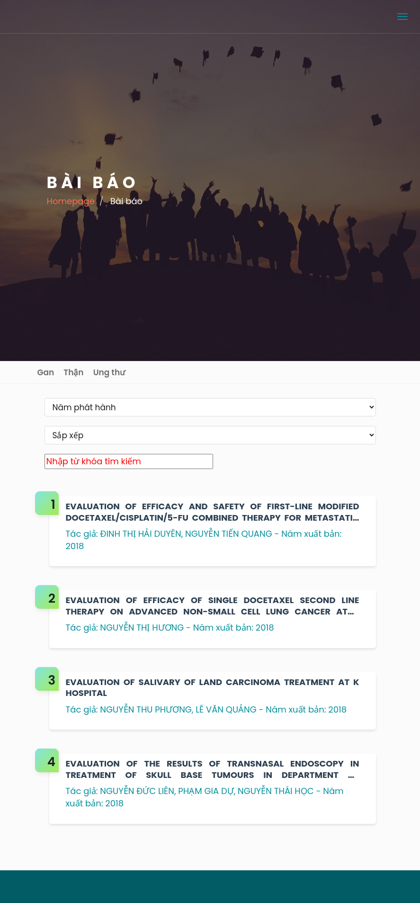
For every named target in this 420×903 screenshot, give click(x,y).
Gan (45, 372)
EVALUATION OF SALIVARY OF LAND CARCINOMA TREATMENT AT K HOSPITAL (212, 688)
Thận (73, 372)
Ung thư (109, 372)
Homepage (71, 201)
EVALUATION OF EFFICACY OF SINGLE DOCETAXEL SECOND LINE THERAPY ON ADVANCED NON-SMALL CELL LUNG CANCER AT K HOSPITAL (212, 606)
